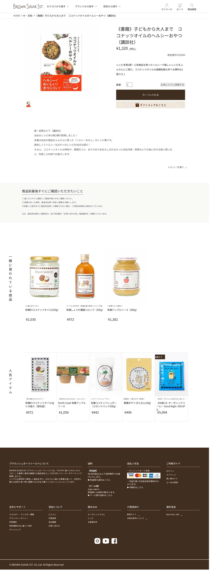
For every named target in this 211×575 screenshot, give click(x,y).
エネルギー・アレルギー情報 (21, 514)
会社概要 (52, 522)
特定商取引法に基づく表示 (20, 525)
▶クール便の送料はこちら (100, 495)
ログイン (170, 471)
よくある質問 (172, 482)
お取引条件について (137, 518)
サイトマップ (15, 529)
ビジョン (52, 514)
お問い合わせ (54, 525)
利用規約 (13, 522)
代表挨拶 (52, 518)
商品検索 (192, 6)
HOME (16, 15)
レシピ (90, 518)
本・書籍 (27, 15)
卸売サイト (133, 514)
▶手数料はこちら (135, 487)
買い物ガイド (172, 478)
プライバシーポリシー (18, 518)
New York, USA (174, 514)
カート (180, 6)
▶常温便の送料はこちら (99, 479)
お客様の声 (92, 522)
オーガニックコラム (96, 514)
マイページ (166, 6)
